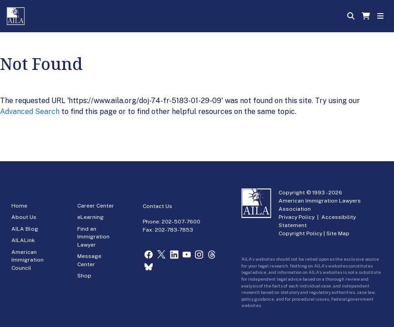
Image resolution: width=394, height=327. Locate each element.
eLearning (90, 217)
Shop (84, 275)
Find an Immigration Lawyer (93, 237)
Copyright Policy (300, 233)
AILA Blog (24, 229)
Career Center (95, 206)
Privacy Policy (296, 217)
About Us (23, 217)
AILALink (23, 240)
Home (19, 206)
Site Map (337, 233)
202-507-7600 (181, 221)
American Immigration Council (27, 260)
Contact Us (157, 206)
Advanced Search (30, 111)
